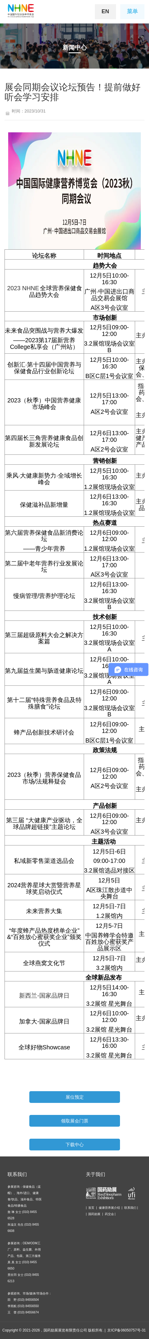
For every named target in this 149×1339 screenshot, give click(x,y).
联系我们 (130, 1207)
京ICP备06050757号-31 (126, 1330)
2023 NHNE (23, 288)
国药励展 (94, 1214)
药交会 (109, 1214)
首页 (91, 1207)
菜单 (132, 11)
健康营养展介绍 (109, 1207)
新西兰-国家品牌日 (44, 995)
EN (105, 11)
